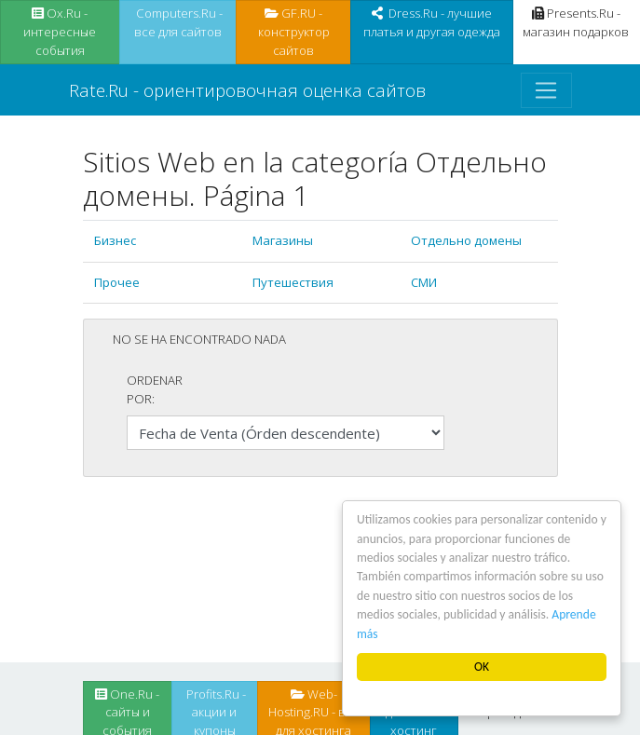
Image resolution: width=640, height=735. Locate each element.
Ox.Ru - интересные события (59, 32)
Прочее (117, 282)
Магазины (282, 240)
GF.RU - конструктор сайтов (294, 32)
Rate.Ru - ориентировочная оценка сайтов (247, 90)
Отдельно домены (466, 240)
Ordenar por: (154, 389)
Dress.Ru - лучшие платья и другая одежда (431, 22)
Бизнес (115, 240)
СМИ (424, 282)
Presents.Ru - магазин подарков (576, 22)
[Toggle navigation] (546, 90)
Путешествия (293, 282)
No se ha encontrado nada (199, 339)
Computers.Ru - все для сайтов (178, 22)
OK (481, 666)
